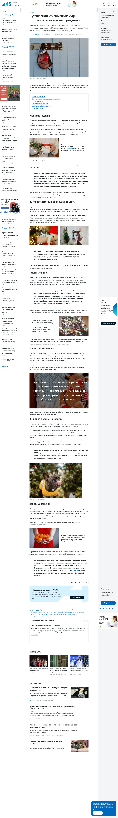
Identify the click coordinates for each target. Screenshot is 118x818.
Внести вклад (77, 597)
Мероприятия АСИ (106, 30)
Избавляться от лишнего (40, 103)
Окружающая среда (69, 34)
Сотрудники (104, 28)
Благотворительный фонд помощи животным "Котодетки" (48, 612)
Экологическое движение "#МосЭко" (74, 612)
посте (58, 553)
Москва (34, 605)
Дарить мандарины (38, 108)
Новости (32, 718)
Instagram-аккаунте (55, 432)
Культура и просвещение (46, 699)
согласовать (69, 148)
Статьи (32, 12)
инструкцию (34, 369)
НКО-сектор (44, 718)
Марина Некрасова (35, 34)
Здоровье (78, 673)
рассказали (76, 301)
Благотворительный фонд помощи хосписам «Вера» (43, 615)
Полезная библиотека (107, 35)
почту (64, 265)
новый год (48, 608)
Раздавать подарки (38, 96)
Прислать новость (106, 32)
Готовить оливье (37, 101)
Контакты (103, 26)
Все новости (5, 366)
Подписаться (108, 44)
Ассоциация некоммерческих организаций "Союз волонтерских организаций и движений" (54, 613)
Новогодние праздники (39, 608)
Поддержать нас (105, 39)
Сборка (32, 355)
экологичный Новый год (36, 610)
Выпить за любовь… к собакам (42, 106)
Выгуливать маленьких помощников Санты (46, 99)
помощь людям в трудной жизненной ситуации (75, 608)
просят (76, 570)
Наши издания (105, 37)
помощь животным (57, 608)
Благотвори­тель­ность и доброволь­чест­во (52, 34)
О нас (102, 23)
